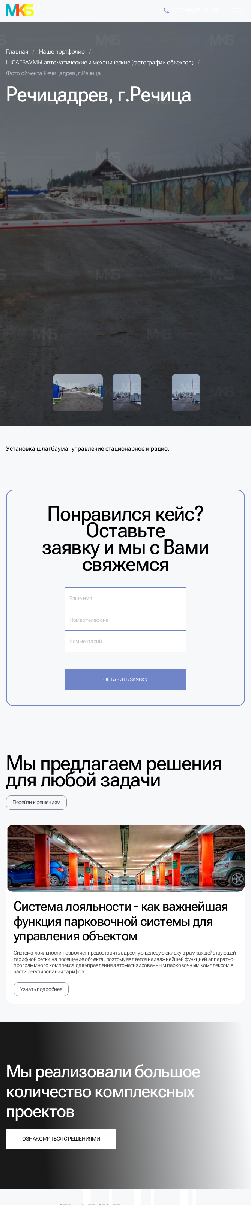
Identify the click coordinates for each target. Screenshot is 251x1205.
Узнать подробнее (41, 989)
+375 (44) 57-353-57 (191, 10)
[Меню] (237, 10)
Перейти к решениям (36, 802)
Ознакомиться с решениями (61, 1139)
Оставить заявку (125, 679)
